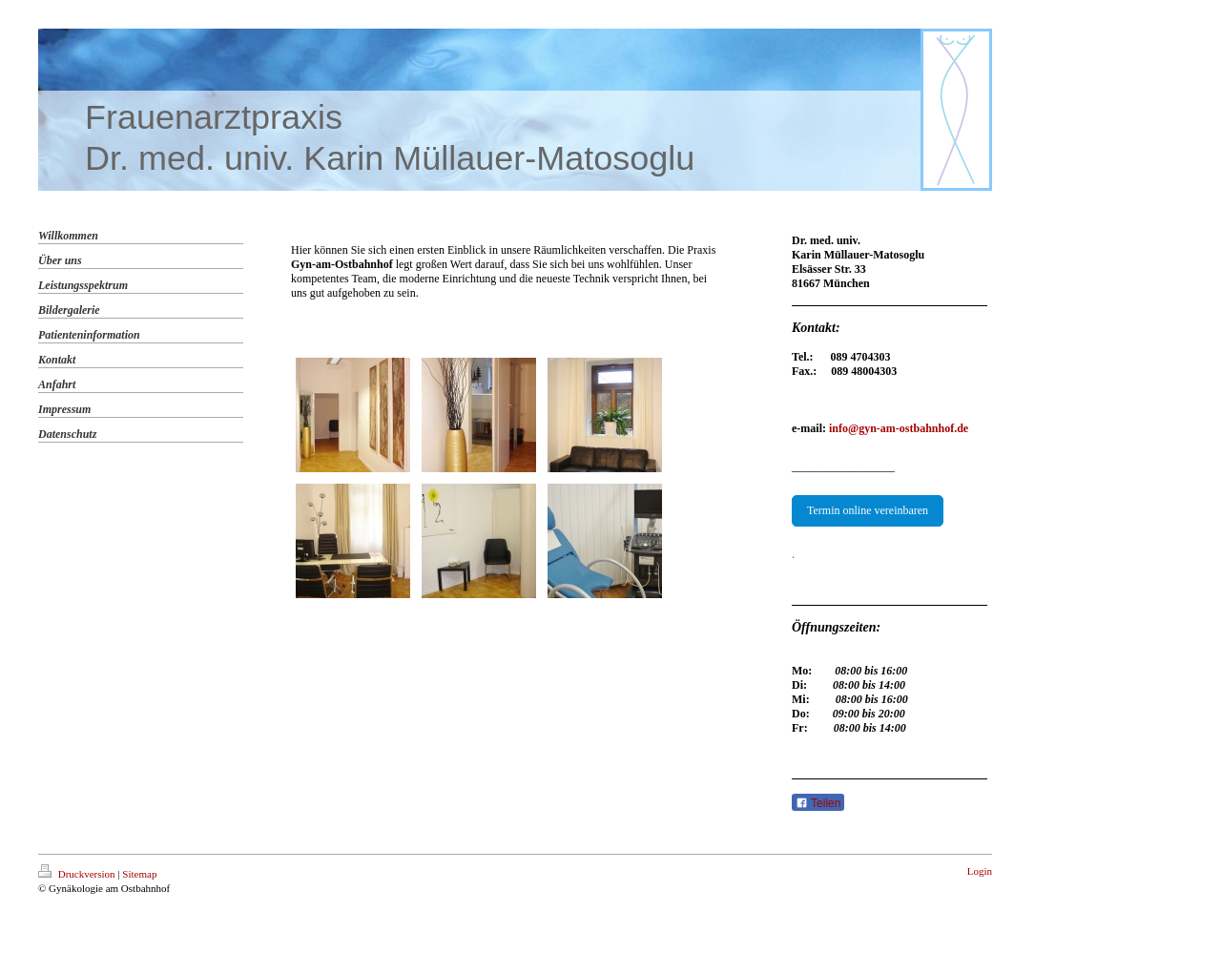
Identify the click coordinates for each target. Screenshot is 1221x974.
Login (979, 871)
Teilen (818, 803)
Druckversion (77, 874)
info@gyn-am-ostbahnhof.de (898, 428)
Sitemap (139, 874)
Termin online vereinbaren (867, 510)
